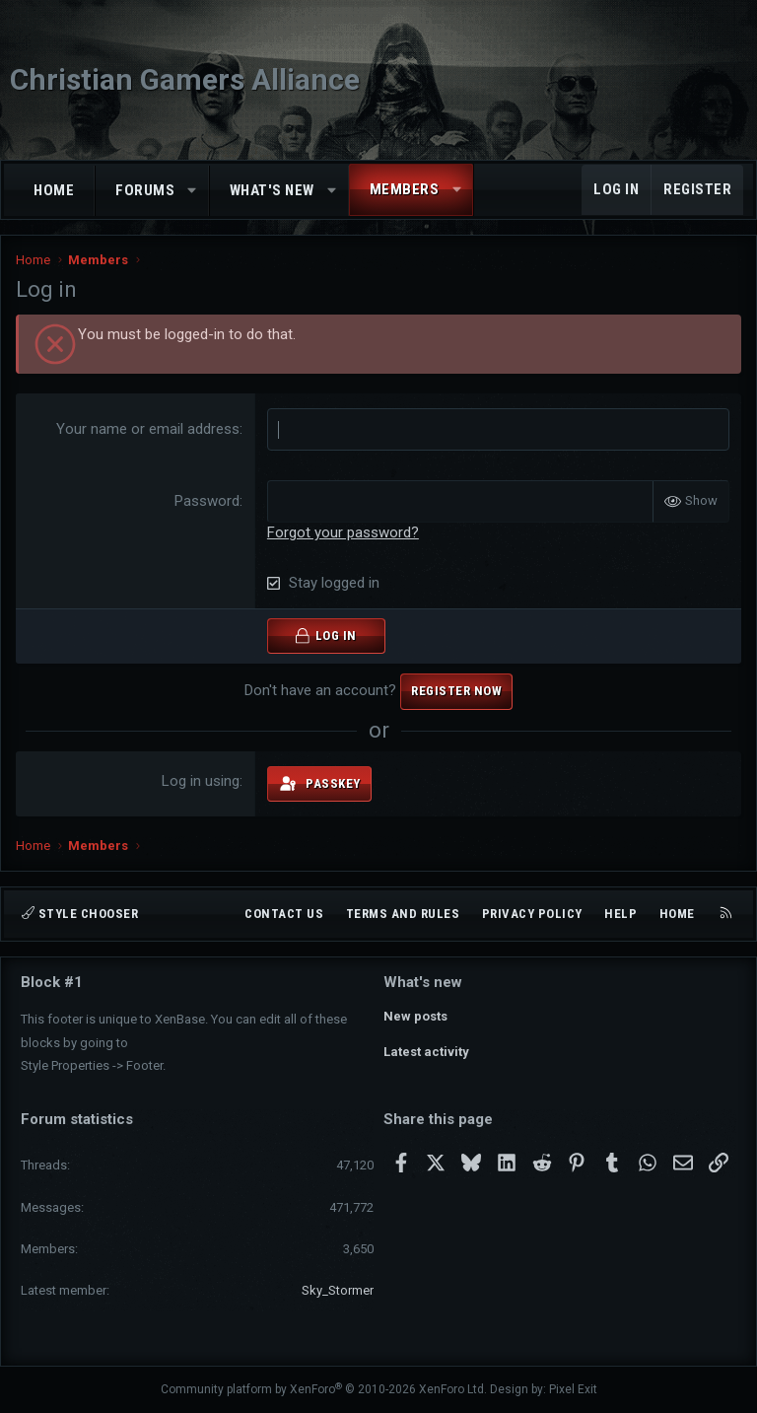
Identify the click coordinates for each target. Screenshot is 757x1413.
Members (405, 189)
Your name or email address (148, 429)
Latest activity (426, 1051)
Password (207, 501)
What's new (272, 190)
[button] (192, 191)
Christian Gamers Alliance (185, 79)
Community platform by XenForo (324, 1389)
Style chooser (80, 913)
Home (54, 190)
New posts (415, 1016)
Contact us (283, 913)
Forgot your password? (343, 532)
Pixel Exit (573, 1389)
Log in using (201, 781)
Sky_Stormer (338, 1290)
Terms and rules (403, 913)
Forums (144, 190)
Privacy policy (532, 913)
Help (620, 913)
